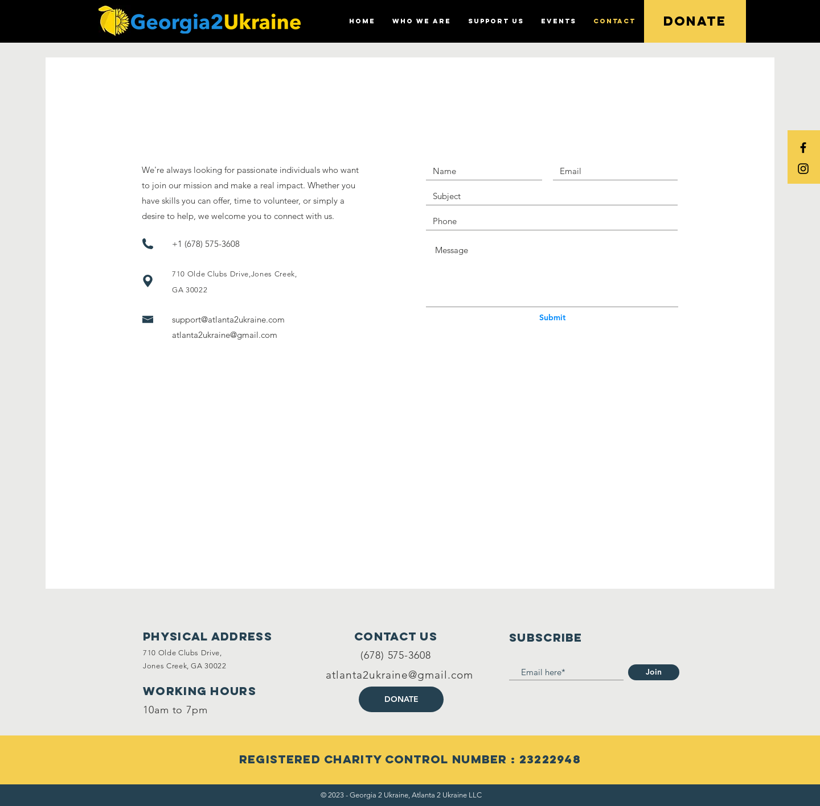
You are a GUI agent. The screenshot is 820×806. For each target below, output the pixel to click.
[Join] (653, 672)
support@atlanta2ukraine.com (228, 319)
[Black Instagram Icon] (803, 169)
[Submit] (552, 318)
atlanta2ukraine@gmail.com (224, 334)
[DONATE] (401, 699)
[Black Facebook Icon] (803, 147)
